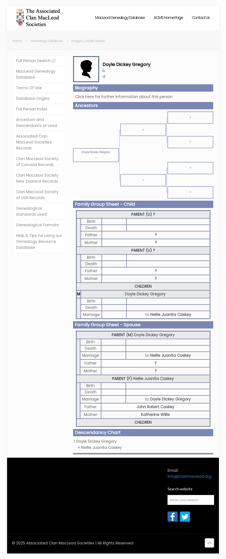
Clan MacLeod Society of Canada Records (37, 161)
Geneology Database (46, 41)
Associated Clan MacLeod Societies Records (34, 142)
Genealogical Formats (37, 225)
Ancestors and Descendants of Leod (36, 122)
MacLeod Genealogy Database (36, 74)
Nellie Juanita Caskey (153, 378)
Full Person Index (31, 109)
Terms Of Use (29, 88)
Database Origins (32, 98)
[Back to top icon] (209, 543)
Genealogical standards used (31, 211)
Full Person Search (35, 60)
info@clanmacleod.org (189, 476)
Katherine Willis (155, 414)
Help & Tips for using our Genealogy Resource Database (39, 241)
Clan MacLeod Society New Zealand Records (37, 178)
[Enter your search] (191, 500)
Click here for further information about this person (124, 96)
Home (17, 41)
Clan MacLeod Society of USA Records (37, 194)
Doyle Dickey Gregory (145, 294)
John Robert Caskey (155, 407)
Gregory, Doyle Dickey (88, 41)
